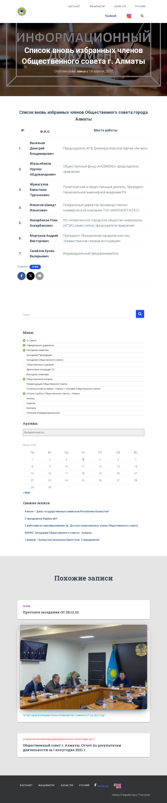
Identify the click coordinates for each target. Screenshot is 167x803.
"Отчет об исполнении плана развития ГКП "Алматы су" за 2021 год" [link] (64, 715)
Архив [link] (35, 267)
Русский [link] (140, 6)
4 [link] (83, 459)
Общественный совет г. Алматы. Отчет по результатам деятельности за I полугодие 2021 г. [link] (72, 747)
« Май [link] (26, 492)
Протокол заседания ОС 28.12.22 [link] (51, 612)
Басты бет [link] (74, 6)
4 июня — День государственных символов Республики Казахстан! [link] (67, 511)
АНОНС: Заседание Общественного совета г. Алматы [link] (58, 532)
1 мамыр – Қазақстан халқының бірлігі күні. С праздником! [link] (62, 539)
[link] (22, 11)
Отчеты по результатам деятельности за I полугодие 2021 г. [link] (59, 739)
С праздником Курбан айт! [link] (41, 518)
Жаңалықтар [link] (97, 6)
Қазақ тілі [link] (120, 6)
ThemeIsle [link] (144, 794)
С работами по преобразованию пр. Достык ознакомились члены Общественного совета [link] (81, 525)
